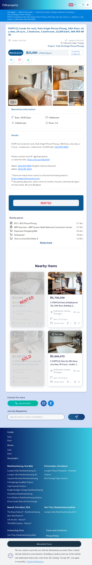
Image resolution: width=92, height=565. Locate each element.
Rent (9, 440)
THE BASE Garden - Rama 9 (19, 523)
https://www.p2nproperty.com (25, 178)
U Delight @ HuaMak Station (20, 482)
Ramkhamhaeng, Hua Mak (20, 466)
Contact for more (16, 397)
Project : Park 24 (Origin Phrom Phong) (66, 46)
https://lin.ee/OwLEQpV (38, 159)
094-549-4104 (25, 169)
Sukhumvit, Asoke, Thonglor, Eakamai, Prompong (55, 12)
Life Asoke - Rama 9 (16, 519)
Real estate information (23, 109)
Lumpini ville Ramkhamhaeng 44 (22, 474)
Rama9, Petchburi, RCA (18, 507)
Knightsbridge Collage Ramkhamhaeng (25, 489)
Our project (12, 458)
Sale (9, 436)
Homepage (11, 12)
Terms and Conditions (56, 530)
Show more (46, 242)
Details (14, 135)
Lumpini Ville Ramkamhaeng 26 (21, 470)
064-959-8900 (61, 146)
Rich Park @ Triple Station (56, 478)
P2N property (10, 5)
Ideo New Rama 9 (15, 515)
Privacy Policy (52, 535)
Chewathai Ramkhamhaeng (19, 493)
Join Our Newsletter (17, 411)
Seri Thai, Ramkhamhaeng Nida (59, 507)
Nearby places (16, 217)
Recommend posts (25, 12)
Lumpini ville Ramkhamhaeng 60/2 (60, 511)
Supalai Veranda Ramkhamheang (22, 478)
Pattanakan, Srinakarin (56, 466)
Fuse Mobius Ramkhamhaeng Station (24, 497)
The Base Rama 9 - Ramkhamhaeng (23, 511)
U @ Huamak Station (16, 486)
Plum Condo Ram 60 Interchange (22, 501)
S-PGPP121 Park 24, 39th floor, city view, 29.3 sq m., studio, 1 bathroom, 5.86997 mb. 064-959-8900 (65, 363)
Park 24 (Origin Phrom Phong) (18, 14)
